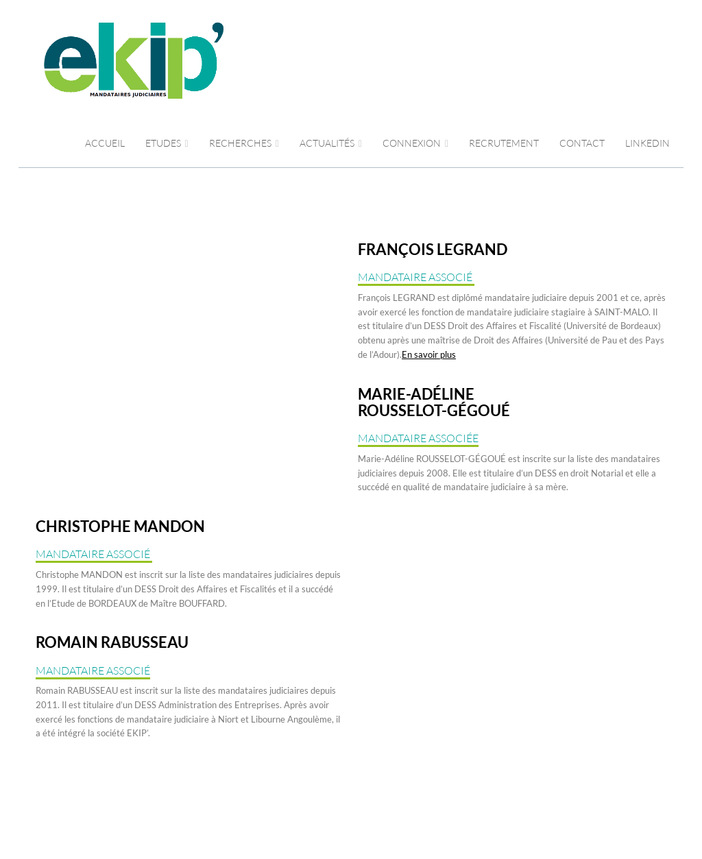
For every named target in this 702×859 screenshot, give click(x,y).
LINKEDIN (647, 143)
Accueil (105, 143)
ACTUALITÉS (331, 143)
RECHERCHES (244, 143)
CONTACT (582, 143)
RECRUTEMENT (504, 143)
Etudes (167, 143)
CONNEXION (415, 143)
